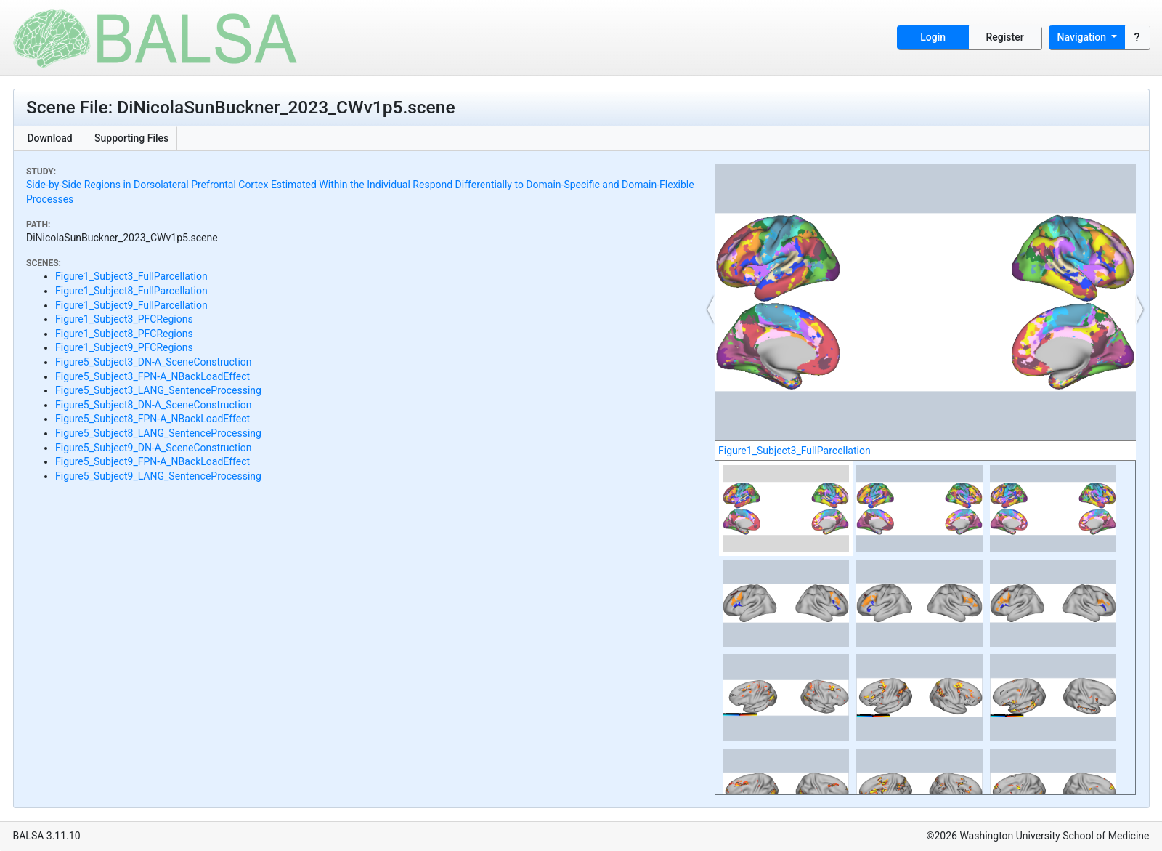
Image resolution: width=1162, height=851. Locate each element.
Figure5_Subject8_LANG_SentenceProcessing (158, 433)
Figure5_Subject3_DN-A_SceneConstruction (153, 362)
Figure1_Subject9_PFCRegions (124, 347)
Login (933, 37)
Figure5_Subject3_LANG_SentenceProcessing (158, 390)
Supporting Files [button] (131, 138)
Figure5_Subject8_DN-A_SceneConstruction (153, 405)
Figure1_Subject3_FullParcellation (131, 276)
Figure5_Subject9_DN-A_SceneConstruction (153, 447)
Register (1005, 37)
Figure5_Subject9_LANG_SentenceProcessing (158, 476)
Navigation (1083, 37)
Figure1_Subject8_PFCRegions (124, 333)
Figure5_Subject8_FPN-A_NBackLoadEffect (152, 418)
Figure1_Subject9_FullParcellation (131, 305)
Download (49, 138)
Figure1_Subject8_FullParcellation (131, 291)
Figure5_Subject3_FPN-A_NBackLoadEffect (152, 376)
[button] (711, 309)
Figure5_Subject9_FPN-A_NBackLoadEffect (152, 461)
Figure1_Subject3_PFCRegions (124, 319)
